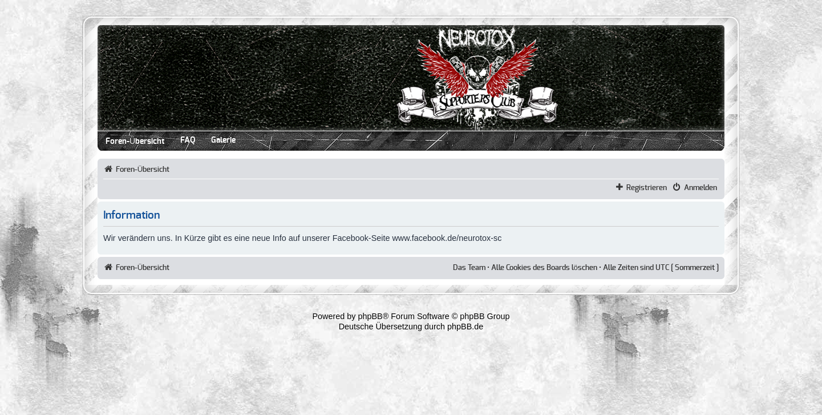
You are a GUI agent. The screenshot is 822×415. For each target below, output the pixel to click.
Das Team (469, 268)
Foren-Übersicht (135, 142)
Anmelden (700, 188)
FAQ (187, 140)
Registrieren (646, 188)
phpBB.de (465, 326)
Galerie (223, 140)
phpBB (370, 316)
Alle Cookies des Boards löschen (544, 268)
